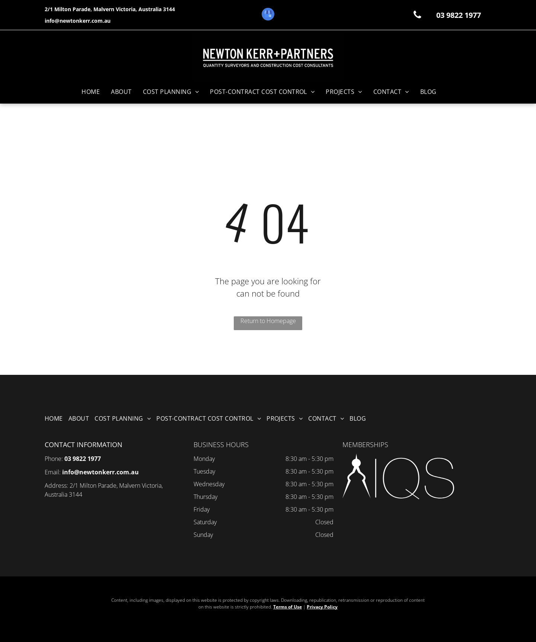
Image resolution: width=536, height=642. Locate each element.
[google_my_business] (268, 15)
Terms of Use (287, 607)
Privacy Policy (322, 607)
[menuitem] (90, 91)
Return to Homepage (268, 321)
